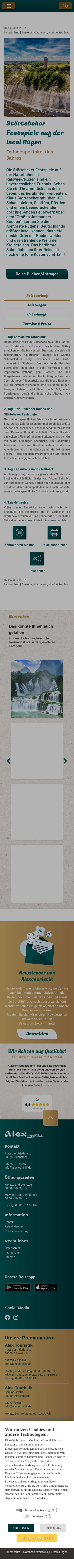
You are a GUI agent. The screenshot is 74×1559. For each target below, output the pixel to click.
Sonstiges (37, 1516)
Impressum (13, 1552)
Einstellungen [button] (59, 1552)
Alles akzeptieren (37, 1538)
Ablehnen (21, 1528)
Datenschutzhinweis (35, 1552)
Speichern (53, 1528)
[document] (37, 1466)
